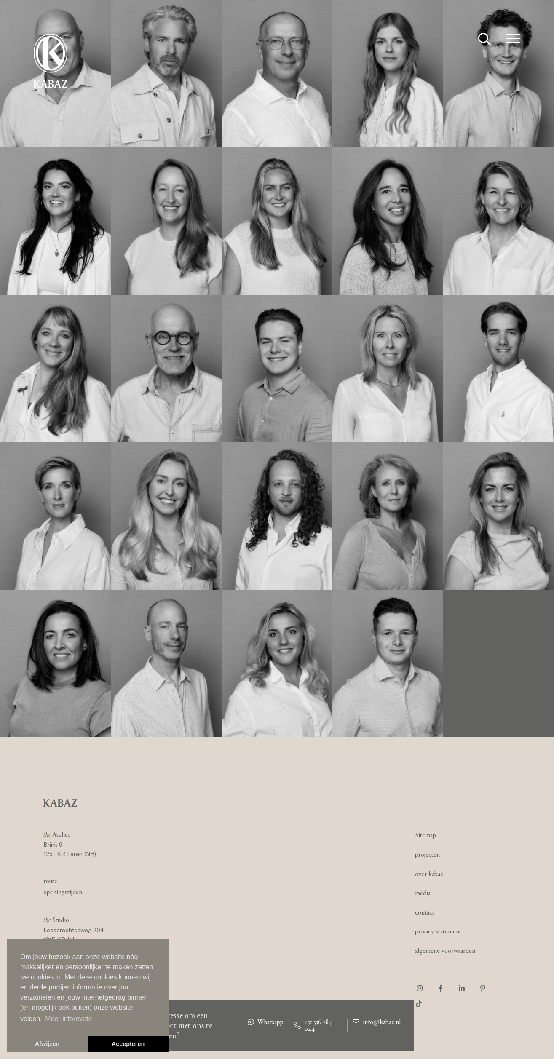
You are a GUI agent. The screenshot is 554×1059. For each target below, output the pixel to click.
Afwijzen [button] (47, 1043)
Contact (424, 912)
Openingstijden (62, 892)
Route (50, 881)
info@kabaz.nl (377, 1022)
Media (423, 892)
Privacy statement (438, 931)
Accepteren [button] (128, 1043)
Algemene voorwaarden (445, 950)
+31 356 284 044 (313, 1025)
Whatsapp (266, 1022)
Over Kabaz (429, 873)
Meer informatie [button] (68, 1018)
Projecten (427, 854)
